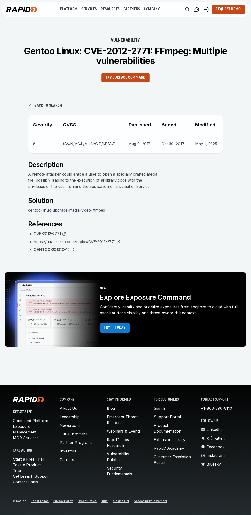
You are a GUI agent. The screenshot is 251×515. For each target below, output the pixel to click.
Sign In (160, 408)
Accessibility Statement (150, 501)
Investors (68, 451)
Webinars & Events (124, 431)
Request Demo (228, 9)
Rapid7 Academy (169, 448)
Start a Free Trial (28, 459)
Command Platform (30, 420)
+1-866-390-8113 (216, 408)
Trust (104, 501)
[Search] (187, 9)
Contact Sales (25, 482)
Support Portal (167, 416)
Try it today (115, 328)
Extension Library (169, 439)
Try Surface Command (125, 78)
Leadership (69, 416)
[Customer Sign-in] (206, 9)
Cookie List (121, 501)
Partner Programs (76, 442)
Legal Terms (40, 501)
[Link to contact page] (196, 9)
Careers (67, 459)
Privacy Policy (63, 501)
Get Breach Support (31, 476)
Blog (111, 408)
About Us (68, 408)
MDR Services (26, 437)
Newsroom (70, 425)
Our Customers (73, 434)
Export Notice (87, 501)
